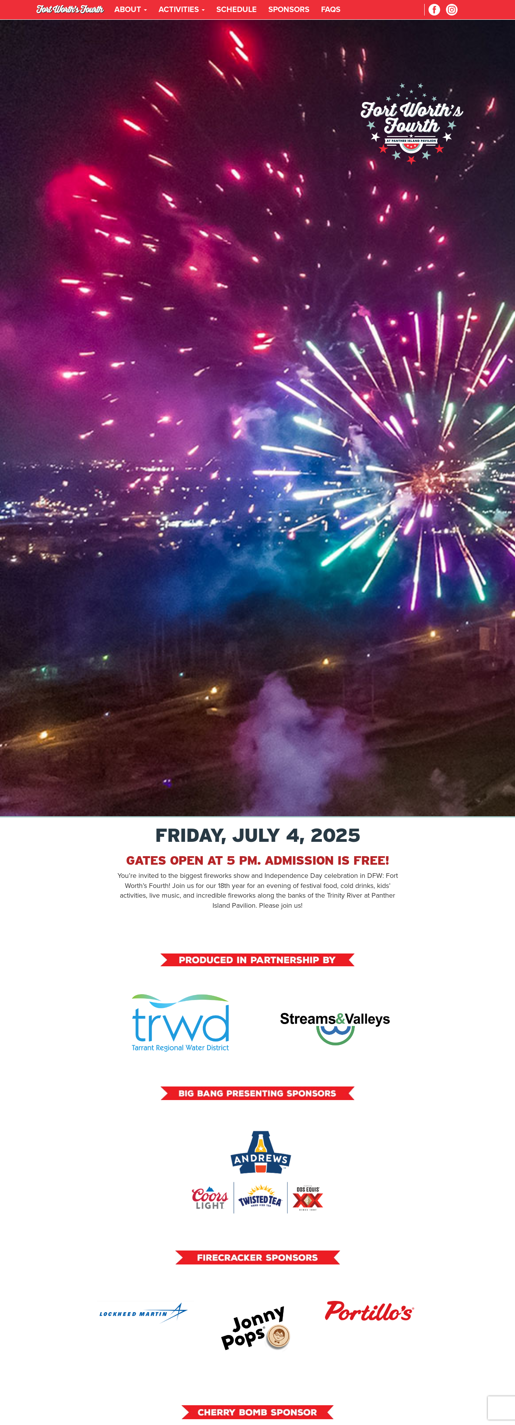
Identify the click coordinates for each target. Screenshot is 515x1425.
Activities (182, 9)
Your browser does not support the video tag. (257, 417)
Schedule (236, 9)
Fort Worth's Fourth (69, 9)
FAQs (330, 9)
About (130, 9)
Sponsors (288, 9)
